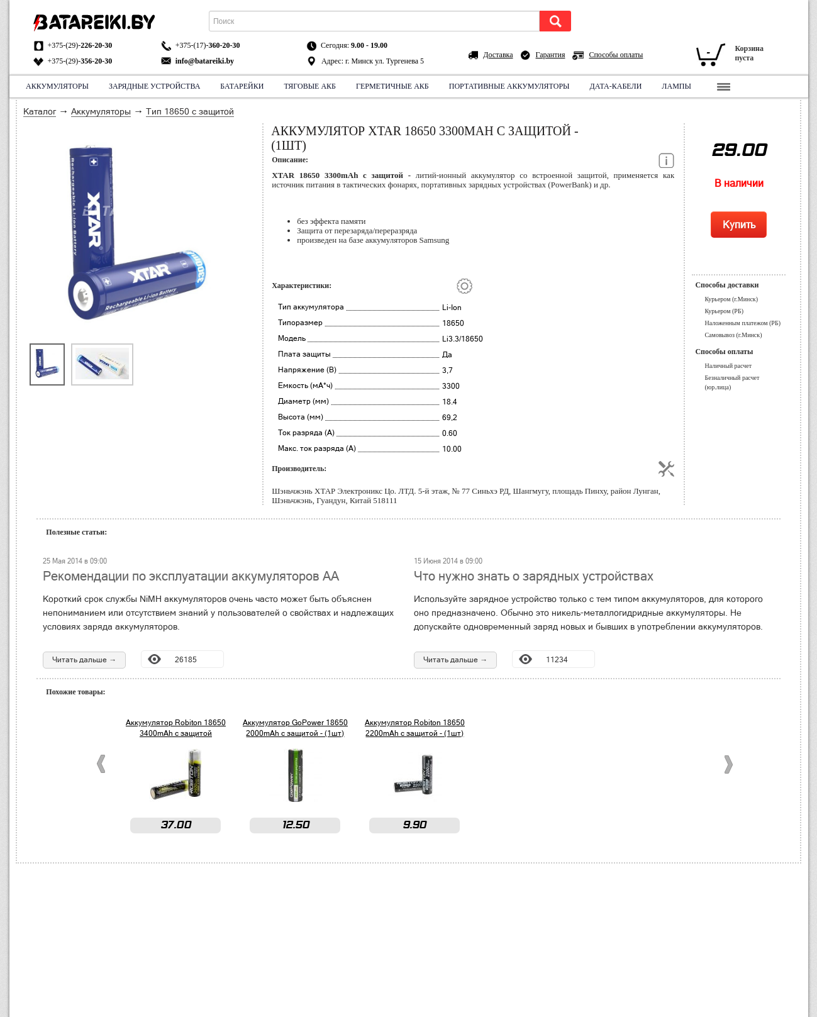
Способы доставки (727, 285)
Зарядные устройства (153, 86)
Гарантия (550, 54)
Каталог (39, 111)
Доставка (498, 54)
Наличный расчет (728, 365)
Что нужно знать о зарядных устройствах (533, 576)
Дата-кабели (615, 86)
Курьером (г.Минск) (731, 299)
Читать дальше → (84, 659)
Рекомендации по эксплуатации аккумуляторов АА (191, 576)
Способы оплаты (616, 54)
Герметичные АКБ (392, 86)
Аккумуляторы (57, 86)
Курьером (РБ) (723, 311)
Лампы (676, 86)
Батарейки (242, 86)
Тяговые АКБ (310, 86)
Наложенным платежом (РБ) (742, 323)
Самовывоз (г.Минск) (733, 334)
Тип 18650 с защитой (190, 111)
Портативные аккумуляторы (508, 86)
